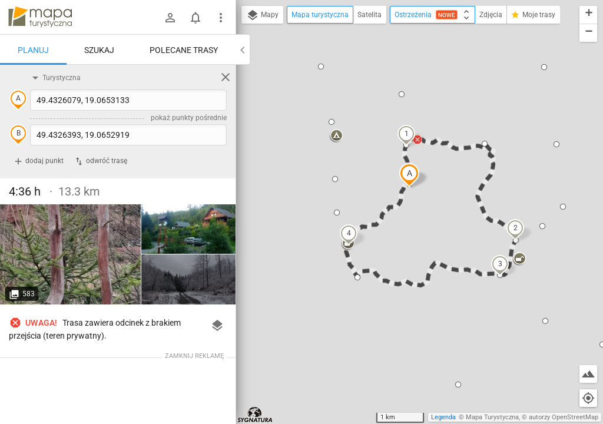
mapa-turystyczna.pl (40, 17)
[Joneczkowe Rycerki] (70, 254)
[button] (409, 175)
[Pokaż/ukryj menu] (220, 17)
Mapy (262, 15)
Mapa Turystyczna (492, 417)
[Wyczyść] (225, 77)
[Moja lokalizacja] (588, 398)
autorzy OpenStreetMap (563, 417)
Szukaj (99, 50)
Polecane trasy (184, 50)
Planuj (33, 50)
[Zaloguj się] (170, 17)
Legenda (443, 417)
